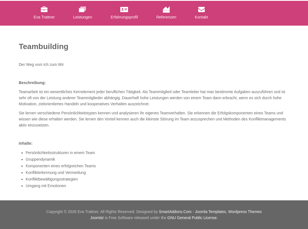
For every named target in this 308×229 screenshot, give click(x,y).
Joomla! (97, 217)
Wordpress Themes (245, 211)
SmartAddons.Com (175, 211)
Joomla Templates (210, 211)
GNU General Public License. (192, 217)
